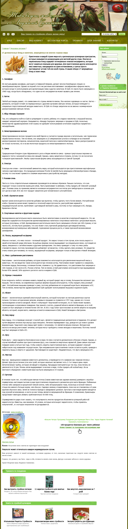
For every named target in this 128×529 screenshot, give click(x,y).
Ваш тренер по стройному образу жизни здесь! (43, 34)
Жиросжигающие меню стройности (49, 521)
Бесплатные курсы (58, 40)
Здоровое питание (17, 48)
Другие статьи (8, 442)
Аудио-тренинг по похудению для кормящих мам (80, 427)
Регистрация (106, 67)
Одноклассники (8, 34)
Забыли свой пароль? (108, 69)
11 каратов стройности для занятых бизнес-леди (49, 490)
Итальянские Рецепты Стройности (18, 521)
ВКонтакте (4, 34)
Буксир (20, 40)
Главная (5, 48)
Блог (9, 40)
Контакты (112, 40)
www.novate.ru (17, 412)
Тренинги (78, 40)
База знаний (94, 40)
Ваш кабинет (36, 40)
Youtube (13, 34)
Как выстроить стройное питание (17, 489)
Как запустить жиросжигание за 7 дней (81, 490)
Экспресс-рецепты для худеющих (80, 521)
